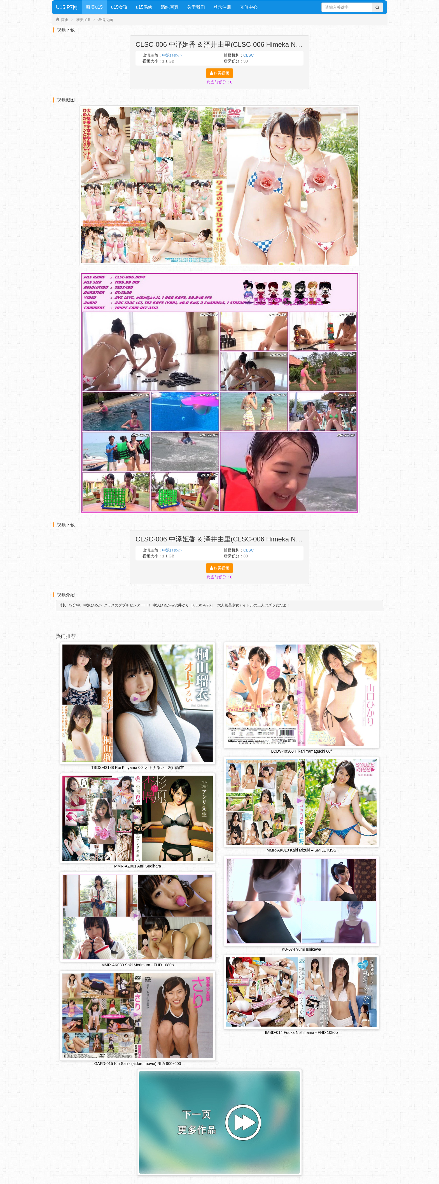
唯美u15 (94, 7)
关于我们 (196, 7)
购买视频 (219, 73)
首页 (65, 19)
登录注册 (222, 7)
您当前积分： (219, 82)
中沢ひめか (172, 55)
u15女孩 (119, 7)
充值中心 (249, 7)
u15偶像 (144, 7)
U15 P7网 (67, 7)
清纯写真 (170, 7)
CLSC (248, 55)
